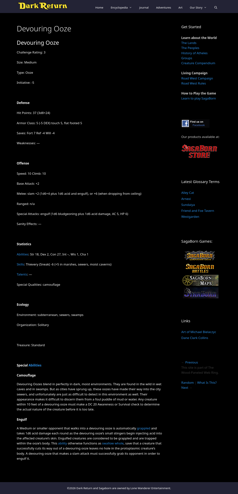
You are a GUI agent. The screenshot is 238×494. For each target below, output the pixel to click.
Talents (22, 274)
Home (99, 7)
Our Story (200, 7)
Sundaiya (188, 205)
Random (187, 382)
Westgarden (190, 216)
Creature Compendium (198, 63)
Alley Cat (187, 192)
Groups (186, 58)
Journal (144, 7)
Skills (20, 264)
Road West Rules (193, 83)
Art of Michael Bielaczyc (198, 332)
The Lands (189, 43)
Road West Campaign (197, 78)
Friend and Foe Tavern (197, 210)
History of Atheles (194, 53)
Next (184, 387)
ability (62, 443)
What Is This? (207, 382)
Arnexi (186, 199)
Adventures (163, 7)
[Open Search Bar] (215, 7)
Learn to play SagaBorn (198, 98)
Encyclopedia (123, 7)
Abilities (22, 254)
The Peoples (190, 48)
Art (180, 7)
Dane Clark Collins (194, 338)
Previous (191, 362)
